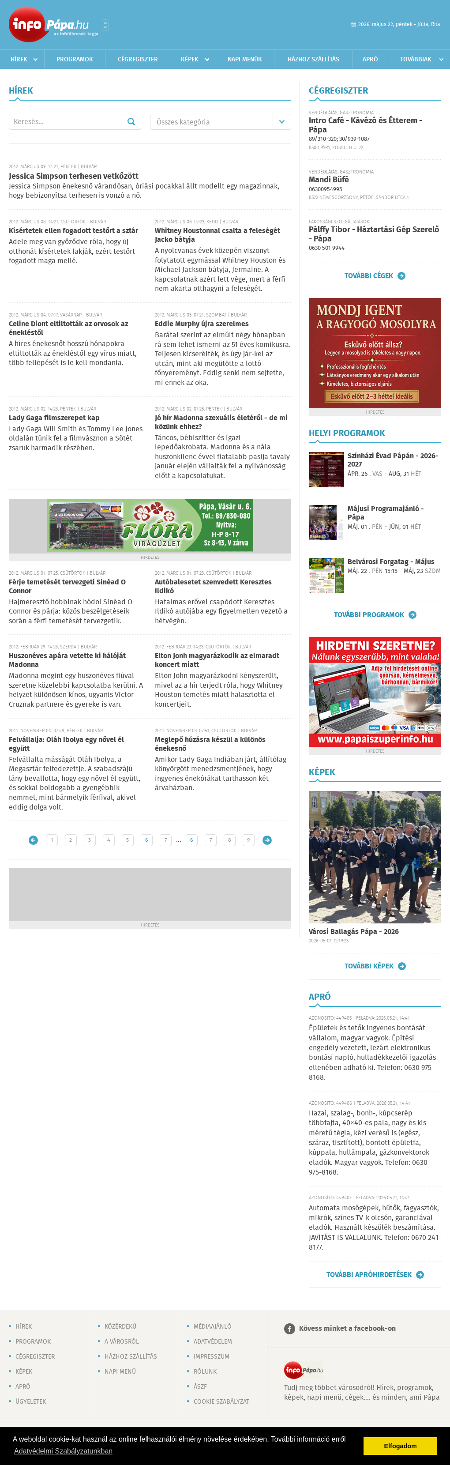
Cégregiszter (138, 59)
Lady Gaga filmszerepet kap (54, 418)
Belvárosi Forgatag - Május (391, 562)
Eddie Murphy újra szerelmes (202, 324)
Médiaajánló (213, 1327)
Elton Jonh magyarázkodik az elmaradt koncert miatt (217, 660)
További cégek (369, 276)
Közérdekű (120, 1327)
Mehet (131, 122)
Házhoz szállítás (313, 59)
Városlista (105, 25)
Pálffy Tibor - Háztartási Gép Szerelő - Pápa (374, 234)
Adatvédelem (213, 1342)
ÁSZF (200, 1387)
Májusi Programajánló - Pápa (386, 513)
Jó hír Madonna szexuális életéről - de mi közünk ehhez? (221, 423)
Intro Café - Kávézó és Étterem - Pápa (365, 125)
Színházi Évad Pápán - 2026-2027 (393, 460)
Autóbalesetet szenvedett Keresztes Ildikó (213, 587)
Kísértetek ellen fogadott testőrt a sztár (73, 231)
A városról (122, 1342)
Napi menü (120, 1372)
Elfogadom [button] (400, 1446)
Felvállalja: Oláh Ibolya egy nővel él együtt (66, 744)
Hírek (19, 59)
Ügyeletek (30, 1402)
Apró (370, 59)
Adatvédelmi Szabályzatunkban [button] (63, 1451)
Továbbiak (415, 59)
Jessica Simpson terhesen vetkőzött (74, 176)
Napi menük (245, 59)
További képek (369, 966)
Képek (190, 59)
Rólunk (205, 1372)
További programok (369, 615)
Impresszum (211, 1357)
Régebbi (267, 840)
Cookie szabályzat (221, 1402)
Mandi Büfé (329, 180)
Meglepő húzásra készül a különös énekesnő (210, 744)
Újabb (33, 840)
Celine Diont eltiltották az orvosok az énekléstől (68, 329)
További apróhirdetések (369, 1275)
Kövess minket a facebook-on (347, 1328)
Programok (74, 59)
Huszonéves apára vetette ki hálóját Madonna (67, 660)
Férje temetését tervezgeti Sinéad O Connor (67, 587)
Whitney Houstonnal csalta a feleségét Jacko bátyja (217, 235)
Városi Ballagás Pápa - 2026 (354, 932)
